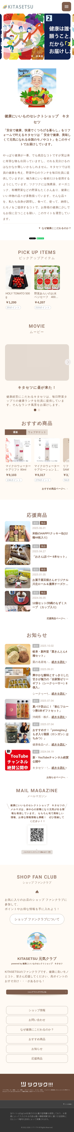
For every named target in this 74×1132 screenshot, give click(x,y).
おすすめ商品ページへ (53, 489)
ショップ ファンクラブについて (37, 919)
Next (68, 362)
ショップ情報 (37, 1010)
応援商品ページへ (56, 618)
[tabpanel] (37, 37)
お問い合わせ (37, 1019)
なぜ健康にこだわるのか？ (56, 228)
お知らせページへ (55, 777)
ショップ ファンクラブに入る (37, 992)
